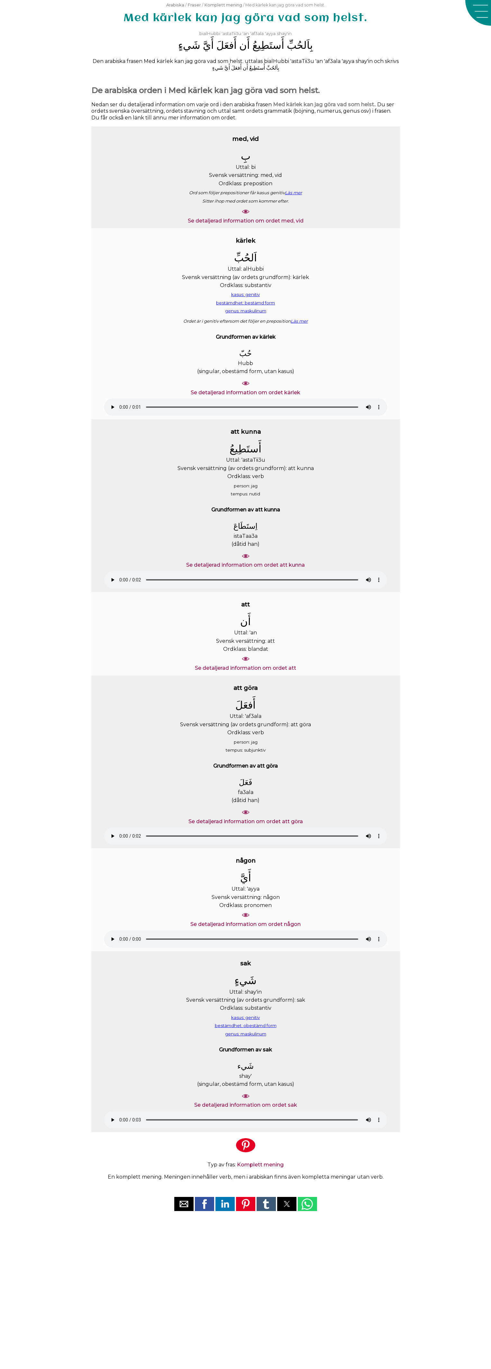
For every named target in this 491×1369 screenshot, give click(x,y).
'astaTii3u (231, 33)
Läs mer (293, 192)
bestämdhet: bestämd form (245, 302)
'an (245, 33)
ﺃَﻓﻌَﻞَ (226, 45)
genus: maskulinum (245, 310)
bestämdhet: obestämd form (246, 1025)
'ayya (270, 33)
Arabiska (175, 5)
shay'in (284, 33)
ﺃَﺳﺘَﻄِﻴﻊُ (268, 45)
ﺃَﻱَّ (208, 45)
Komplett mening (223, 5)
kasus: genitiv (245, 294)
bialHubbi (209, 33)
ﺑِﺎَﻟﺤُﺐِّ (300, 45)
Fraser (194, 5)
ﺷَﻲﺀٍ (189, 45)
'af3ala (257, 33)
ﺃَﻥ (244, 45)
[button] (478, 13)
